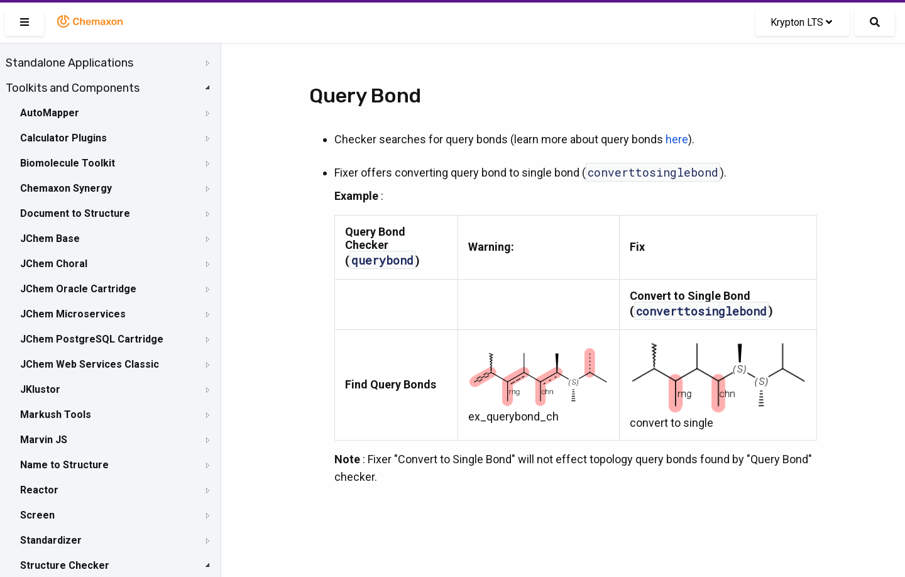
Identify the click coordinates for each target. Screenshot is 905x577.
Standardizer (51, 540)
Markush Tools (55, 414)
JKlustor (40, 389)
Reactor (39, 490)
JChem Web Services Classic (89, 364)
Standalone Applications (69, 63)
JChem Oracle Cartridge (78, 289)
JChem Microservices (73, 314)
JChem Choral (53, 264)
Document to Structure (75, 213)
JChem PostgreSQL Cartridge (91, 339)
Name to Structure (64, 465)
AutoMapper (49, 113)
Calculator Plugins (63, 138)
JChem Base (50, 239)
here (677, 139)
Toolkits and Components (73, 88)
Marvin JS (43, 440)
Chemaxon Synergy (66, 188)
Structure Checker (64, 565)
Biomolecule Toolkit (67, 163)
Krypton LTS (801, 22)
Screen (37, 515)
